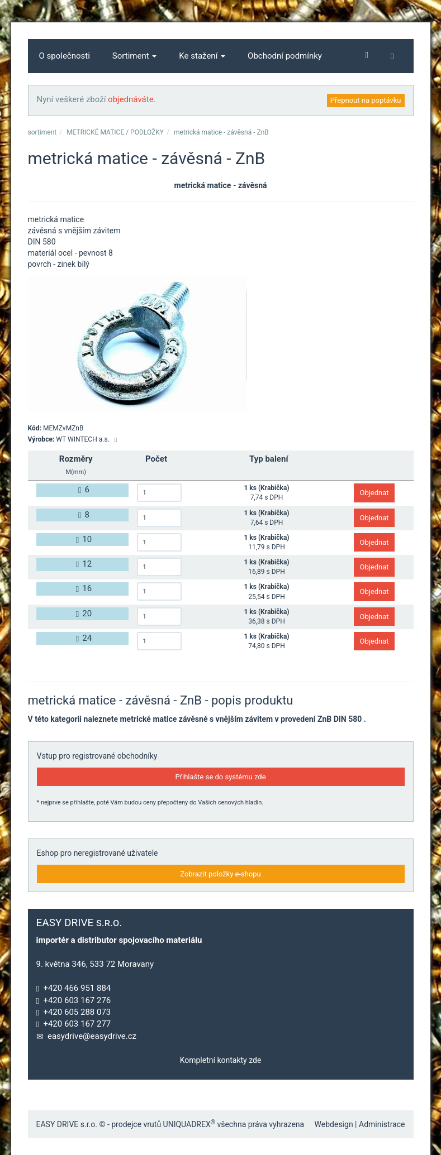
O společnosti (64, 56)
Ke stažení (202, 56)
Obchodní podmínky (285, 56)
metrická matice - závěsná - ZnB (221, 132)
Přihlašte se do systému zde (220, 777)
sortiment (42, 132)
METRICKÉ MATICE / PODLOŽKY (115, 132)
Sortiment (134, 56)
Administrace (382, 1124)
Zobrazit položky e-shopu (220, 874)
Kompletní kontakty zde (221, 1060)
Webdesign (334, 1124)
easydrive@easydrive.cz (92, 1036)
